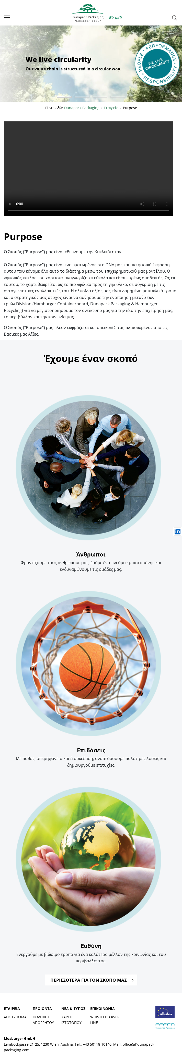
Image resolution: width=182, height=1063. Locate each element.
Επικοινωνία (102, 1008)
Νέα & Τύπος (73, 1008)
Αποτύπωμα (15, 1017)
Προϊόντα (42, 1008)
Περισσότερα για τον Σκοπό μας (88, 980)
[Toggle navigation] (5, 17)
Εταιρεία (12, 1008)
